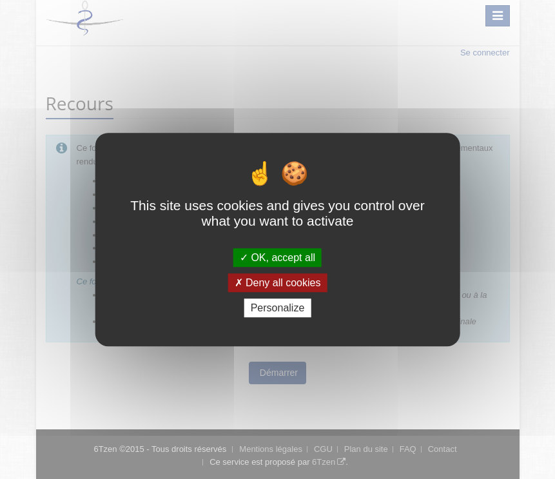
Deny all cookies (278, 282)
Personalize (278, 307)
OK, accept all (277, 257)
